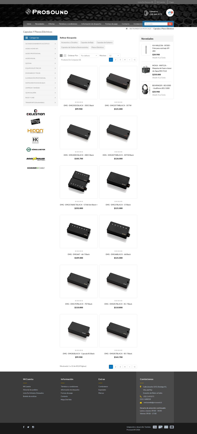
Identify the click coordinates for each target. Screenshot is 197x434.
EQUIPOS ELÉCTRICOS (33, 68)
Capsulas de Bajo (87, 42)
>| (134, 60)
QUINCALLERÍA (31, 93)
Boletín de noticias (30, 396)
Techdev (147, 427)
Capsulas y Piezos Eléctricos (163, 29)
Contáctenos (103, 386)
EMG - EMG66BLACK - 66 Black (118, 254)
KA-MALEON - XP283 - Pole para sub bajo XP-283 (161, 48)
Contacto (125, 24)
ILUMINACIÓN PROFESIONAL (36, 78)
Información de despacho (91, 24)
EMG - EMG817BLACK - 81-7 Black (118, 304)
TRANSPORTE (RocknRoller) (35, 102)
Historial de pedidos (30, 390)
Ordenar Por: (73, 55)
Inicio (29, 24)
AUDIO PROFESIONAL (33, 53)
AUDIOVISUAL (30, 58)
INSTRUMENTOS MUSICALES (140, 29)
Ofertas (51, 24)
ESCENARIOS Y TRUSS (33, 73)
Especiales (102, 390)
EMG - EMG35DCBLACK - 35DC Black (79, 105)
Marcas (101, 393)
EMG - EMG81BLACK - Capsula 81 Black (78, 353)
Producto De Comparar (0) (71, 60)
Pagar (171, 2)
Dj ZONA (28, 63)
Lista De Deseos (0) (145, 2)
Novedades (39, 24)
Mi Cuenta (161, 2)
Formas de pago (111, 24)
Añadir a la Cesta (158, 58)
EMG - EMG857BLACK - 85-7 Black (118, 353)
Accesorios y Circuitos (69, 42)
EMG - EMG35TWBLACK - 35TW (118, 105)
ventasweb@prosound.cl (153, 402)
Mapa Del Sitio (66, 400)
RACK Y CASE (30, 98)
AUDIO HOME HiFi (32, 49)
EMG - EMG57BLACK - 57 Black (118, 205)
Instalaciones (139, 24)
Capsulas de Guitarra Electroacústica (74, 47)
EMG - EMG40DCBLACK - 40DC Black (79, 155)
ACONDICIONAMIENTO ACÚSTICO (38, 44)
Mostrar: (103, 55)
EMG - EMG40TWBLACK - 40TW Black (118, 155)
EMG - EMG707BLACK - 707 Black (78, 304)
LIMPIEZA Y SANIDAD (33, 88)
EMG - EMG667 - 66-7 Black (79, 254)
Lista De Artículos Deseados (33, 393)
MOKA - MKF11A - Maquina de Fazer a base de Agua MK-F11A (161, 68)
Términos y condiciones (68, 24)
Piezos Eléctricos (98, 47)
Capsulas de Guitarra (104, 42)
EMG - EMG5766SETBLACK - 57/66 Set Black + (78, 205)
